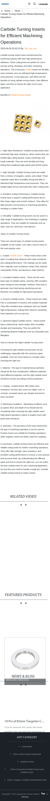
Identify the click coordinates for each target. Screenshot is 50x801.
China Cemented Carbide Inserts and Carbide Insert (27, 771)
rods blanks (27, 746)
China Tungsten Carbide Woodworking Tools (27, 780)
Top (43, 794)
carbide (28, 70)
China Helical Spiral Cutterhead (27, 754)
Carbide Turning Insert (20, 95)
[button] (29, 4)
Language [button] (43, 4)
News (17, 11)
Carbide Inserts (16, 256)
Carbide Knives (27, 761)
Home (7, 11)
